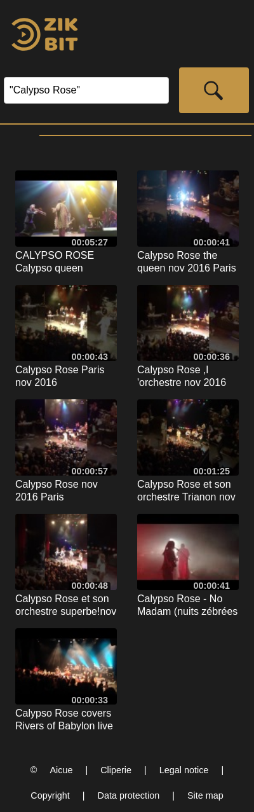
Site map (205, 795)
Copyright (50, 795)
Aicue (61, 770)
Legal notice (184, 770)
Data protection (129, 795)
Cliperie (115, 770)
